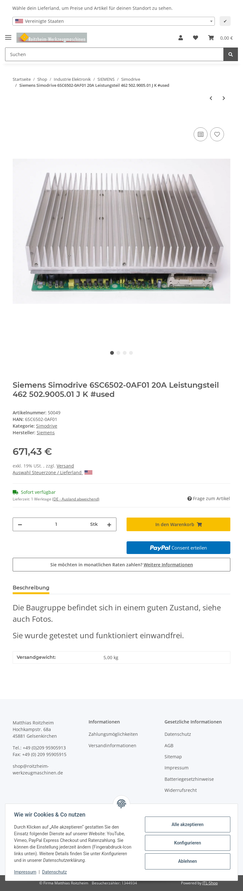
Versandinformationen (112, 745)
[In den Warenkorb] (18, 118)
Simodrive (46, 426)
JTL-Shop (210, 883)
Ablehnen (186, 861)
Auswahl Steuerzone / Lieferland (52, 472)
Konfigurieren (185, 842)
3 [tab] (125, 353)
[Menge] (56, 524)
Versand (65, 466)
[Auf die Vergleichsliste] (201, 134)
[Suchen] (114, 54)
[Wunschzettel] (195, 37)
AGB (169, 745)
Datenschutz (178, 734)
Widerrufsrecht (181, 790)
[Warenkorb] (220, 37)
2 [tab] (118, 353)
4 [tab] (131, 353)
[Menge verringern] (20, 524)
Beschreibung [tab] (31, 588)
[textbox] (114, 21)
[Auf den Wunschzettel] (217, 134)
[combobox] (113, 21)
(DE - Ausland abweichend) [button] (75, 499)
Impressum (177, 768)
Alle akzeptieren (186, 824)
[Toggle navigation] (8, 35)
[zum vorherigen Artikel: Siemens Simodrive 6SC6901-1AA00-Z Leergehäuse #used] (210, 98)
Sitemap (173, 757)
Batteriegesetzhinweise (189, 779)
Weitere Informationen (168, 565)
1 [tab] (112, 353)
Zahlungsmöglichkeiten (113, 734)
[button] (180, 37)
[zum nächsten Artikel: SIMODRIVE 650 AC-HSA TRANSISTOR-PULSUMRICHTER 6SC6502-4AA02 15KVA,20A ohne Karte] (223, 98)
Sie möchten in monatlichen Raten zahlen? (121, 565)
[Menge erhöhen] (109, 524)
